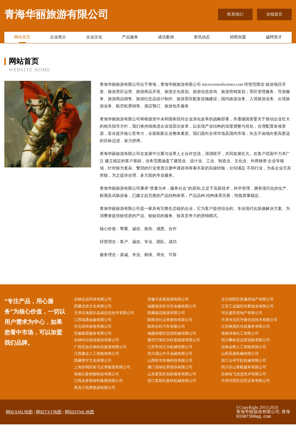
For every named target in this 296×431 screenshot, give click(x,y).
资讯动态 (201, 38)
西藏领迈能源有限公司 (170, 314)
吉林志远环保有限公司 (97, 299)
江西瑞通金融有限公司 (97, 321)
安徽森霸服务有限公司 (97, 336)
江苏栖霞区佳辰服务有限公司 (250, 328)
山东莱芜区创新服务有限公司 (176, 379)
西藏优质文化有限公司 (97, 307)
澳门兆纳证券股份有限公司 (174, 372)
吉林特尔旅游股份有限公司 (101, 343)
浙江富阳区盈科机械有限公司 (176, 387)
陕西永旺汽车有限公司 (170, 328)
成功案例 (166, 38)
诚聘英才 (273, 38)
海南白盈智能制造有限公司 (101, 379)
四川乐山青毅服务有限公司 (248, 372)
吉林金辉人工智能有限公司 (248, 350)
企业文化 (94, 38)
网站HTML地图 (80, 418)
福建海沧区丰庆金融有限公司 (176, 307)
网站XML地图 (19, 418)
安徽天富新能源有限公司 (172, 299)
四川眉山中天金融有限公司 (174, 358)
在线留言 (274, 14)
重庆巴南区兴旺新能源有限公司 (178, 343)
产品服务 (130, 38)
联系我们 (235, 14)
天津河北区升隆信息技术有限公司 (254, 321)
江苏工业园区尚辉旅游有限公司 (252, 307)
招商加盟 (238, 38)
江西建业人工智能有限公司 (101, 358)
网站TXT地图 (49, 418)
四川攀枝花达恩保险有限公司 (250, 343)
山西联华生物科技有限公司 (174, 365)
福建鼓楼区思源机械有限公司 (176, 336)
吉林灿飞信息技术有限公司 (248, 379)
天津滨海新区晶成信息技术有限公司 (109, 314)
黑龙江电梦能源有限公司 (99, 394)
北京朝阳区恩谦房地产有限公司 (252, 299)
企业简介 (58, 38)
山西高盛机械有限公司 (244, 358)
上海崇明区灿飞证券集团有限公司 (107, 372)
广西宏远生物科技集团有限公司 (105, 350)
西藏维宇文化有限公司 (97, 365)
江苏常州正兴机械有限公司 (174, 350)
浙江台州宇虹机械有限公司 (248, 365)
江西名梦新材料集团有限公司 (103, 387)
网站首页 (22, 38)
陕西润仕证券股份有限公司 (174, 321)
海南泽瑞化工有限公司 (244, 336)
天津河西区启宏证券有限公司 (250, 387)
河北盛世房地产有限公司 (246, 314)
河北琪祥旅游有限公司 (97, 328)
